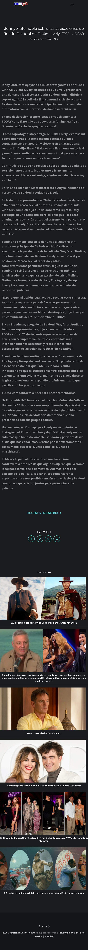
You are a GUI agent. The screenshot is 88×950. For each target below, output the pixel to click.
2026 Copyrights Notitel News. (19, 932)
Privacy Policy (66, 932)
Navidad (49, 936)
